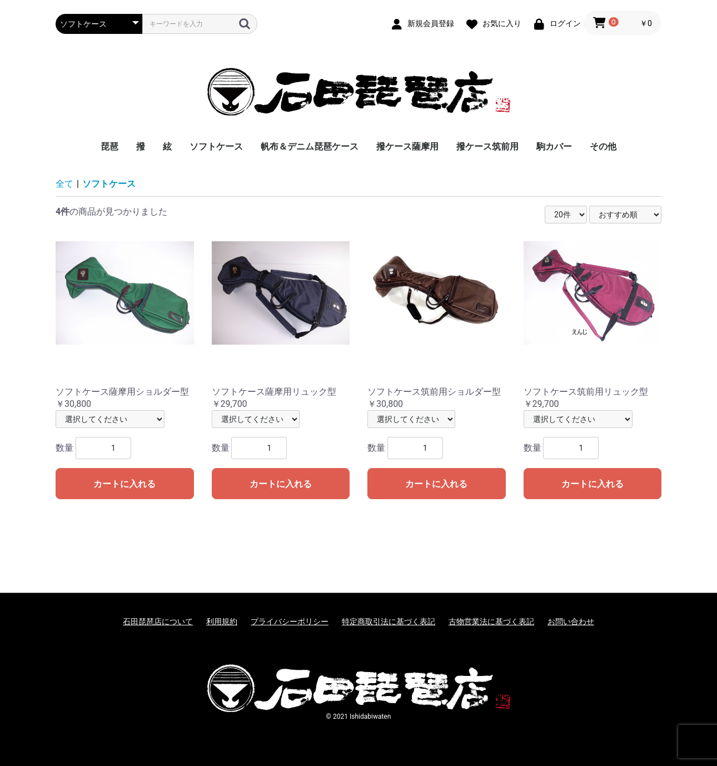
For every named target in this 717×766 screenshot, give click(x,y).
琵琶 (109, 146)
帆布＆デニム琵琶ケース (310, 146)
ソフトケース (216, 146)
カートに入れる (124, 484)
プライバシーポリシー (289, 621)
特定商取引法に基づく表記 (388, 621)
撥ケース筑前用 (487, 146)
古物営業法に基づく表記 (491, 621)
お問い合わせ (570, 621)
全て (64, 183)
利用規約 (221, 621)
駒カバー (554, 146)
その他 (603, 146)
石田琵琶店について (158, 621)
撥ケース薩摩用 (407, 146)
